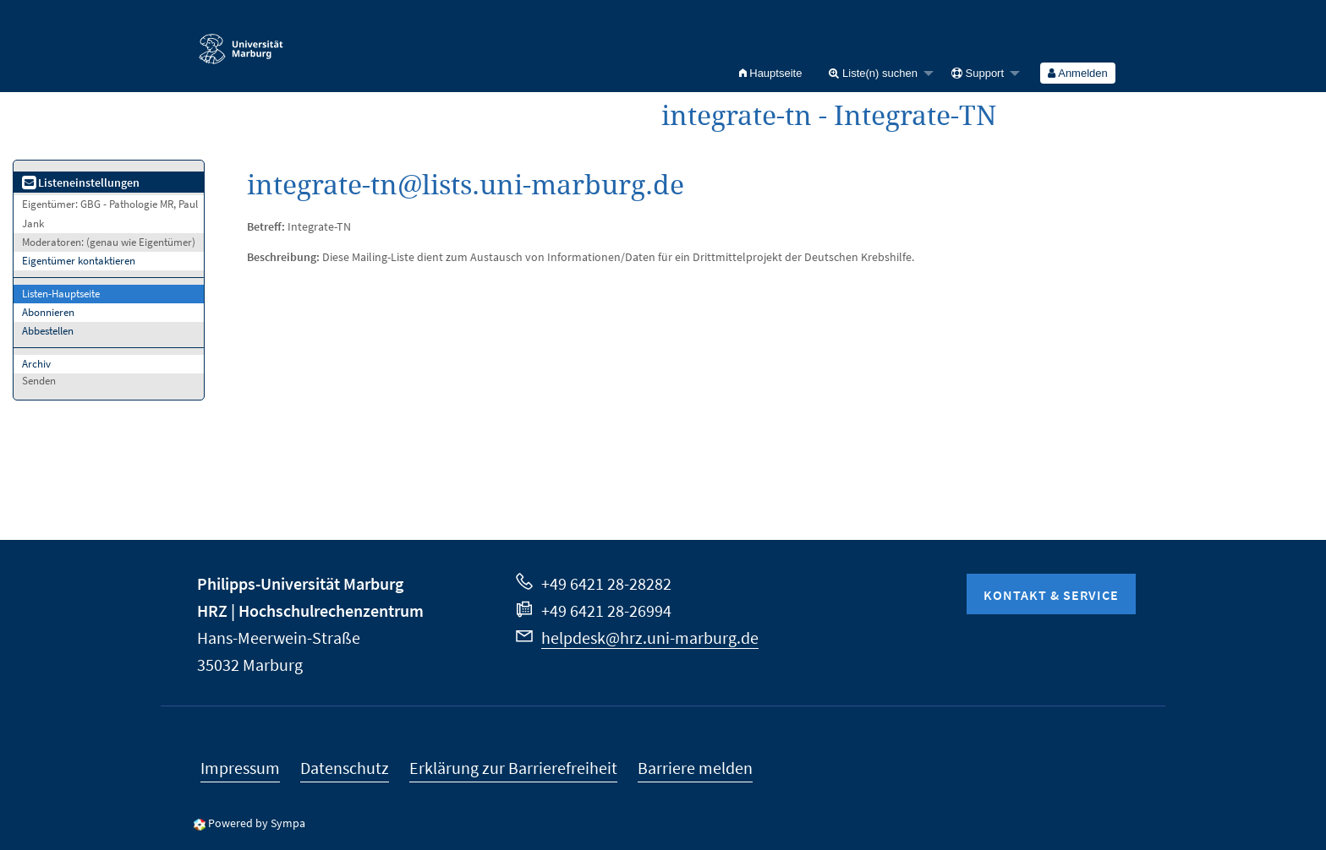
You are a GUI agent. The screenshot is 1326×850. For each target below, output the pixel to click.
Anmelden (1077, 73)
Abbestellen (48, 331)
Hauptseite (771, 73)
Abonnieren (48, 312)
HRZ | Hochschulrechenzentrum (310, 610)
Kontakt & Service (1051, 594)
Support (977, 73)
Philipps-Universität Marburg (300, 583)
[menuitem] (771, 73)
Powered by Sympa (256, 823)
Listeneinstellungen (81, 182)
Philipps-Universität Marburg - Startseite (241, 41)
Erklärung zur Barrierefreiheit (513, 767)
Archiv (36, 364)
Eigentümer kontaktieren (78, 260)
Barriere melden (695, 767)
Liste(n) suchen (873, 73)
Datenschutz (344, 767)
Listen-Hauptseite (61, 293)
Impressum (240, 767)
